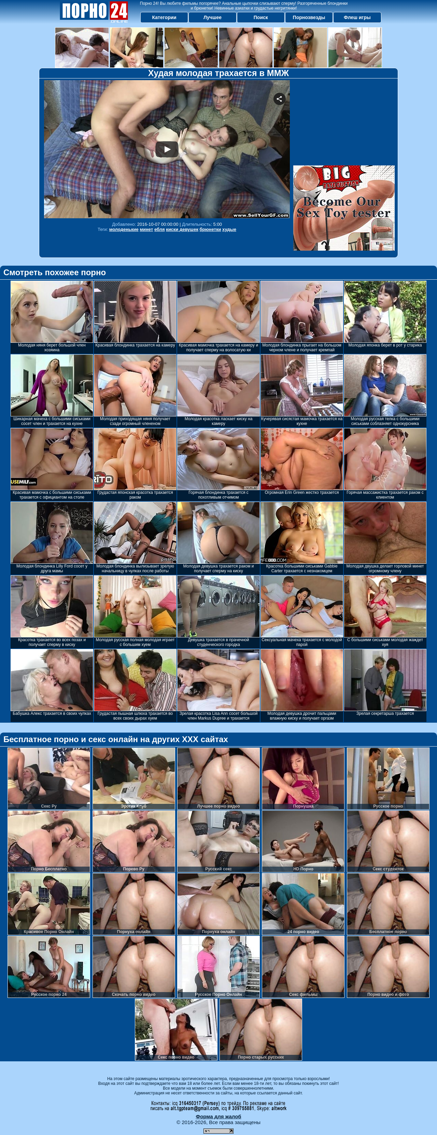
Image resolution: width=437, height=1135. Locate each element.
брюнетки (210, 229)
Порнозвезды (309, 17)
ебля (159, 229)
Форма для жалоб (218, 1116)
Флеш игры (357, 17)
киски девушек (182, 229)
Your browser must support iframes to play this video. (167, 149)
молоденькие (124, 229)
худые (229, 229)
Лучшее (212, 17)
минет (146, 229)
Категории (164, 17)
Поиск (261, 17)
